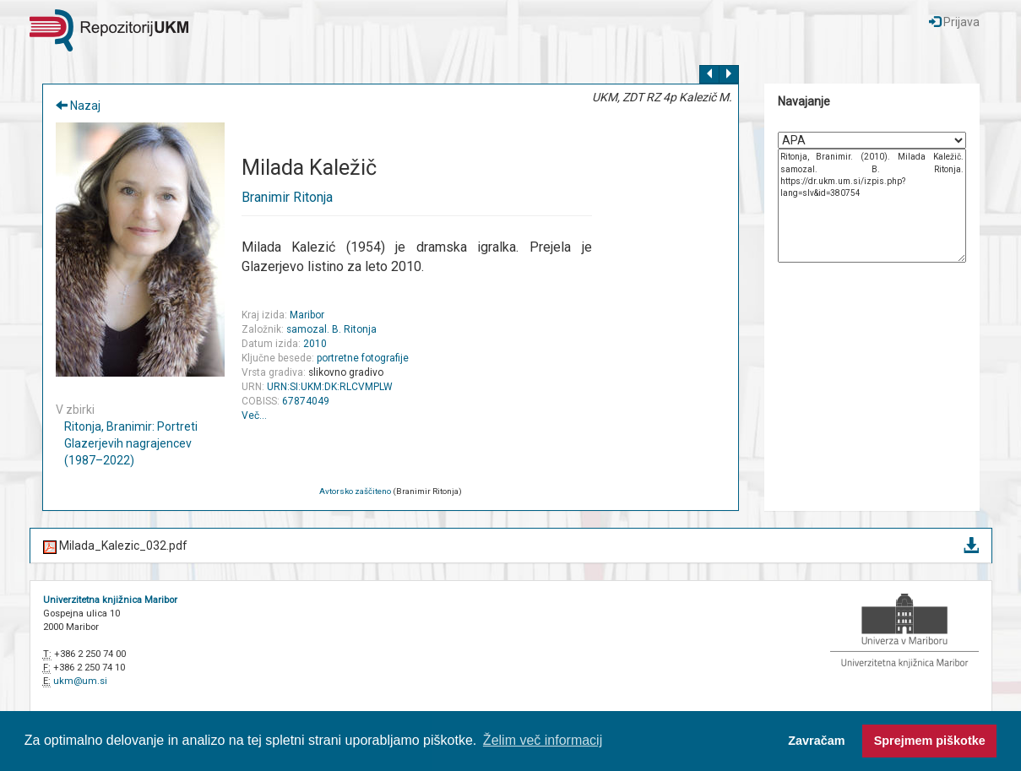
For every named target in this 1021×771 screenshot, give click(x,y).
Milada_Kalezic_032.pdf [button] (511, 547)
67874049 (305, 401)
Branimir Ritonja (287, 197)
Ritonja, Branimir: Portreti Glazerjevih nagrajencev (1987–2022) (131, 443)
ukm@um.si (80, 681)
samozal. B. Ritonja (331, 329)
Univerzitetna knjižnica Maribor (110, 600)
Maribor (307, 315)
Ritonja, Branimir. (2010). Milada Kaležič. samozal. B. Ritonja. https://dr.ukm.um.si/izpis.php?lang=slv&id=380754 (872, 206)
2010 (315, 344)
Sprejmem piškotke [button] (930, 740)
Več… (254, 415)
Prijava (954, 22)
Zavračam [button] (816, 740)
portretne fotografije (363, 358)
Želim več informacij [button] (542, 740)
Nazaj (78, 105)
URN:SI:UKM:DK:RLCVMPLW (330, 387)
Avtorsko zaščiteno (355, 491)
